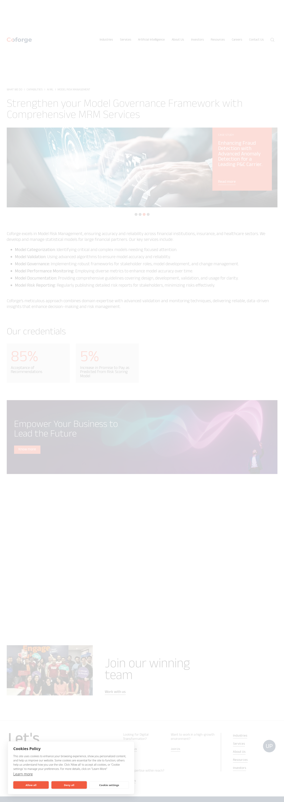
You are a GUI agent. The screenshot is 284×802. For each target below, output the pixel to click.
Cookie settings (109, 785)
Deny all (69, 785)
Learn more (23, 774)
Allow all (31, 785)
